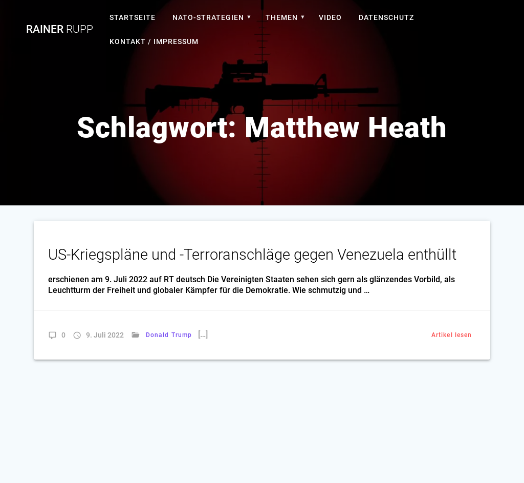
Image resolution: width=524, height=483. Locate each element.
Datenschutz (386, 17)
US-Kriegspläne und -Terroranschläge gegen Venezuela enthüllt (252, 254)
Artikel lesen (451, 335)
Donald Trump (169, 335)
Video (330, 17)
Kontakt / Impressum (154, 41)
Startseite (133, 17)
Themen (282, 17)
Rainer (59, 29)
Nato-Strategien (208, 17)
